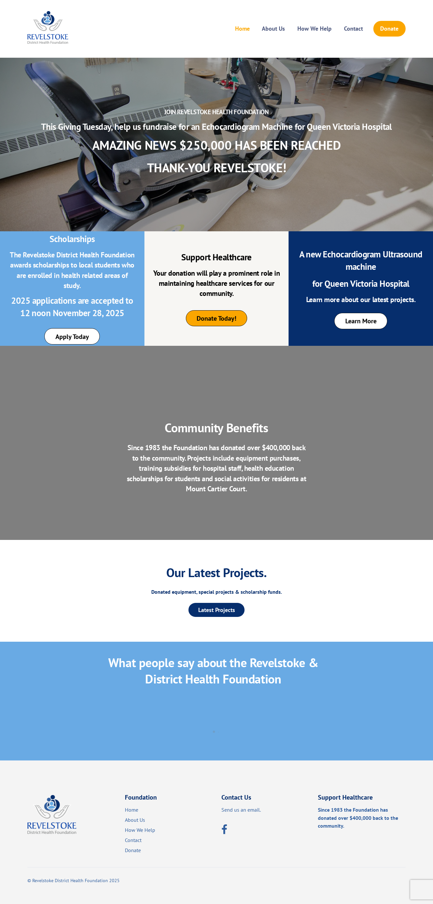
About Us (273, 28)
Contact (353, 28)
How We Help (314, 28)
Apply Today (72, 336)
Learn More (361, 320)
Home (242, 28)
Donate (389, 28)
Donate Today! (216, 318)
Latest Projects (216, 610)
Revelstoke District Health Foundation (70, 880)
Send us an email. (241, 809)
